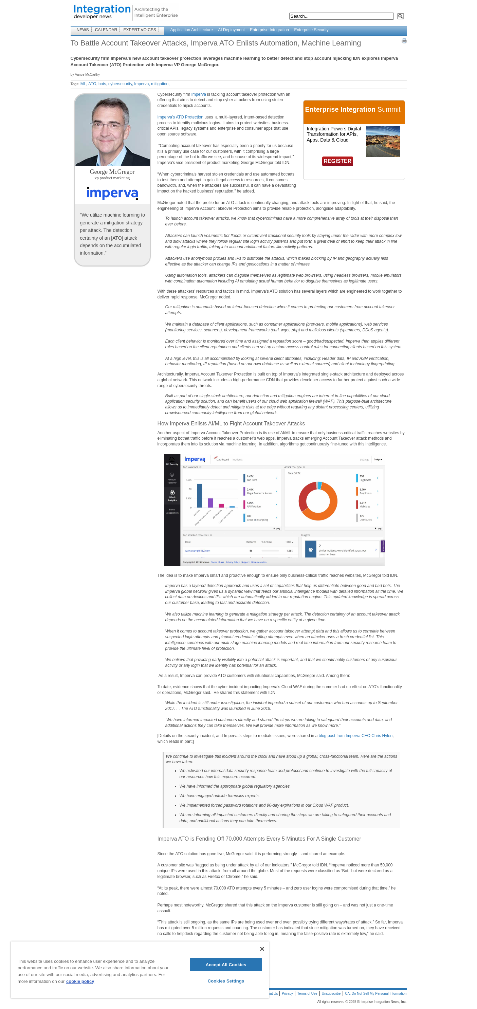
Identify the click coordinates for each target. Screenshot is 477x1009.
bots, (102, 83)
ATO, (92, 83)
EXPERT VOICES (140, 29)
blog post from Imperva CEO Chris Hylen (355, 735)
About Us (271, 993)
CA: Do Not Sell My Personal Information (375, 993)
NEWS (83, 29)
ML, (83, 83)
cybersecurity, (120, 83)
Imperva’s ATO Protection (180, 117)
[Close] (262, 949)
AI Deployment (231, 29)
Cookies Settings (226, 981)
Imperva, (142, 83)
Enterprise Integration (269, 29)
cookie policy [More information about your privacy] (80, 981)
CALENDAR (106, 29)
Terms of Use (307, 993)
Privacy (287, 993)
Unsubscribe (331, 993)
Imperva (198, 94)
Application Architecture (191, 29)
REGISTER (338, 161)
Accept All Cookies (226, 964)
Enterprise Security (311, 29)
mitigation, (160, 83)
